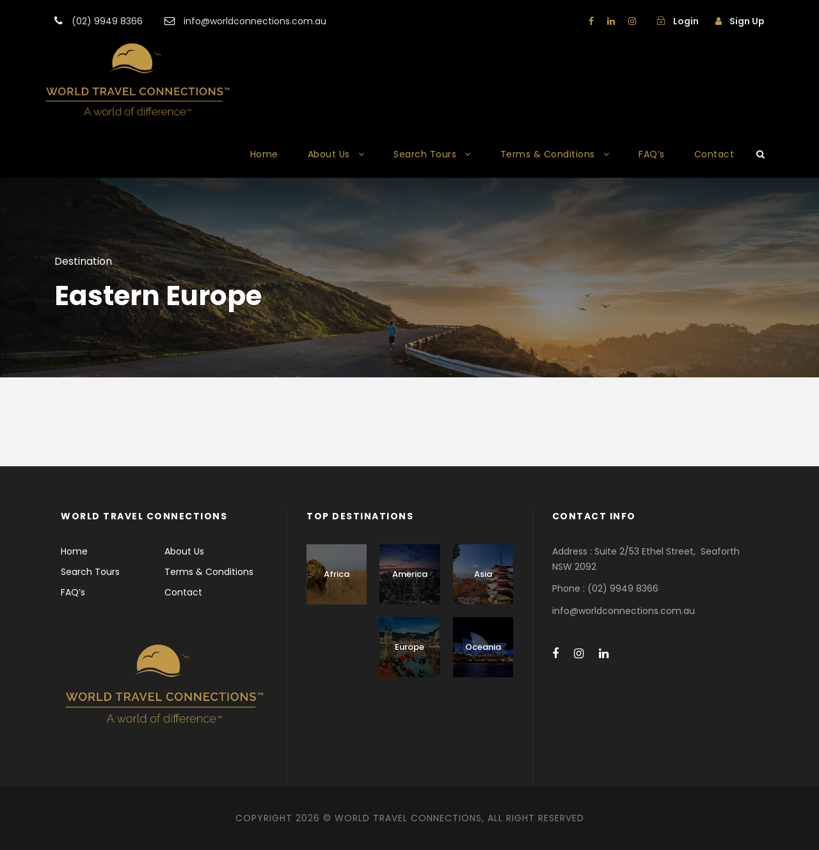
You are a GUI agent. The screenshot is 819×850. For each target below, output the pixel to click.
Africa (336, 574)
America (409, 574)
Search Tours (425, 154)
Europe (409, 647)
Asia (483, 574)
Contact (714, 154)
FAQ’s (652, 154)
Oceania (483, 647)
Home (264, 154)
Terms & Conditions (547, 154)
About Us (329, 154)
